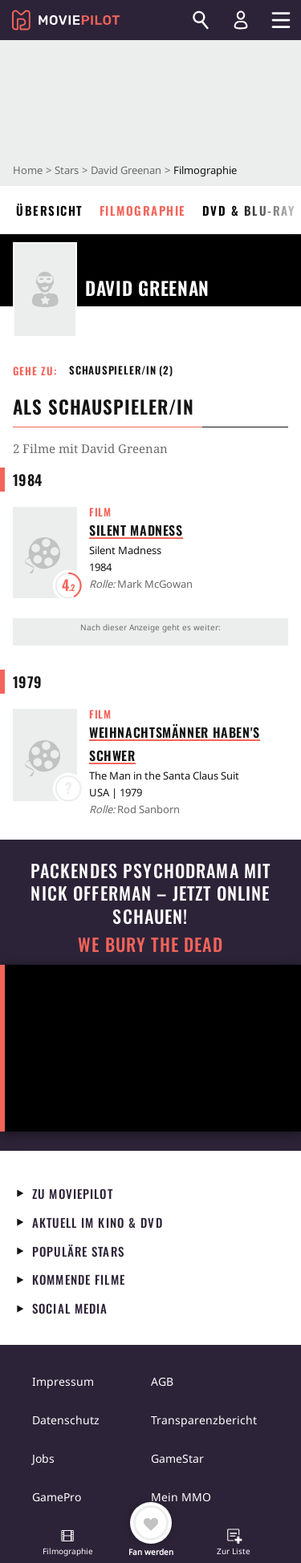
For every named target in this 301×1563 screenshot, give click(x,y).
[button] (67, 1544)
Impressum (63, 1381)
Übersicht (49, 210)
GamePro (56, 1496)
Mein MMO (181, 1496)
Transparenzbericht (204, 1419)
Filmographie (143, 210)
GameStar (177, 1458)
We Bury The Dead (150, 944)
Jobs (43, 1458)
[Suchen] (201, 20)
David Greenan (126, 170)
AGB (162, 1381)
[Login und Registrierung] (241, 20)
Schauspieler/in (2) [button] (121, 370)
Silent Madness (136, 530)
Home (28, 170)
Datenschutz (66, 1419)
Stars (67, 170)
